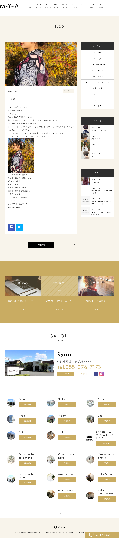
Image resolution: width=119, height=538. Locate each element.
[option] (59, 363)
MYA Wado (97, 76)
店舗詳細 (84, 374)
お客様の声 (98, 88)
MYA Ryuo (98, 59)
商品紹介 (98, 106)
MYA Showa (97, 71)
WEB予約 (65, 374)
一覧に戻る (41, 245)
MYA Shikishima (97, 65)
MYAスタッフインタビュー (98, 82)
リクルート (98, 100)
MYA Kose (98, 53)
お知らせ (98, 94)
